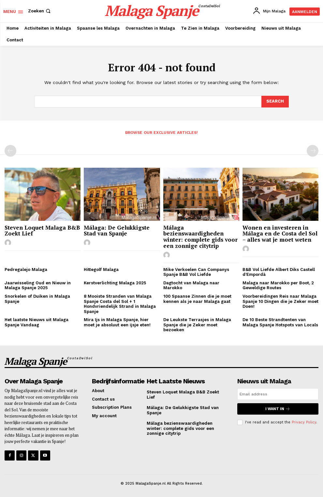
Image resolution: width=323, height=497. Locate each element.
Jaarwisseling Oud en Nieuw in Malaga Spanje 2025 (38, 285)
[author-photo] (9, 243)
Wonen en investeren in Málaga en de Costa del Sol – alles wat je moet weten (279, 233)
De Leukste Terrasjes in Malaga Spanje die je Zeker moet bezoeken (197, 324)
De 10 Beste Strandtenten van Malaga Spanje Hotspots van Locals (280, 322)
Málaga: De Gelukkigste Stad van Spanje (117, 230)
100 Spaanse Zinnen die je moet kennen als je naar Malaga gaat (197, 299)
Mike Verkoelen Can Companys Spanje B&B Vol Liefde (196, 272)
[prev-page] (10, 151)
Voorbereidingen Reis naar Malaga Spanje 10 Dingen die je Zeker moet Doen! (280, 301)
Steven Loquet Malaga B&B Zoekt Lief (42, 230)
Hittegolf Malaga (101, 269)
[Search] (275, 101)
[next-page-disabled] (312, 151)
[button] (40, 11)
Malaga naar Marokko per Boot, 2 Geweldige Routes (278, 285)
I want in (277, 408)
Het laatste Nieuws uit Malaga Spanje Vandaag (36, 322)
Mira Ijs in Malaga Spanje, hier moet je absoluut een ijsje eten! (117, 322)
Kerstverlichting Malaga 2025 (115, 282)
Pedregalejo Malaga (26, 269)
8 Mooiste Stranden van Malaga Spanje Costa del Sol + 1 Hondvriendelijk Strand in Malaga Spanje (120, 304)
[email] (277, 394)
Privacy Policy (304, 422)
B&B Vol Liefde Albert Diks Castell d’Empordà (278, 272)
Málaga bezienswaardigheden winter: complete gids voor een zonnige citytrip (200, 236)
